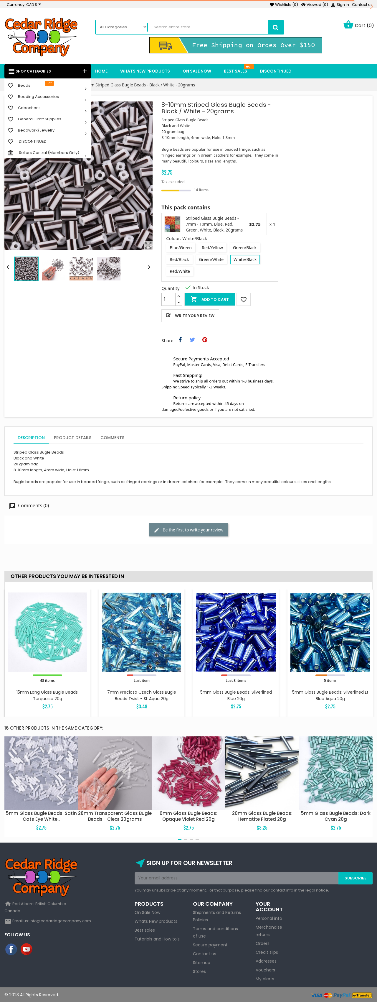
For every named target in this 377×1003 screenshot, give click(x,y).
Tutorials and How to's (157, 940)
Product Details (72, 438)
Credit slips (267, 953)
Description (31, 438)
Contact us (362, 4)
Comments (112, 438)
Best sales (145, 931)
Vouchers (265, 971)
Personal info (269, 919)
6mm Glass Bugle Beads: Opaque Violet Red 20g (188, 817)
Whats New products (156, 922)
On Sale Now (147, 913)
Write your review (194, 316)
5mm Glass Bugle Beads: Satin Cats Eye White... (41, 817)
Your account (269, 907)
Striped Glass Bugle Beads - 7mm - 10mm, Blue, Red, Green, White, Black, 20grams (214, 225)
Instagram (42, 950)
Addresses (266, 962)
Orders (262, 944)
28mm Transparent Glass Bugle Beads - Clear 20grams (115, 817)
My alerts (265, 979)
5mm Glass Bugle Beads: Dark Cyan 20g (336, 817)
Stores (199, 972)
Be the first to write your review (188, 531)
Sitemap (201, 963)
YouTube (26, 950)
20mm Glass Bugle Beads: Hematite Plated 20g (262, 817)
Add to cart (210, 300)
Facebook (11, 950)
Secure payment (210, 946)
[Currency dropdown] (34, 4)
